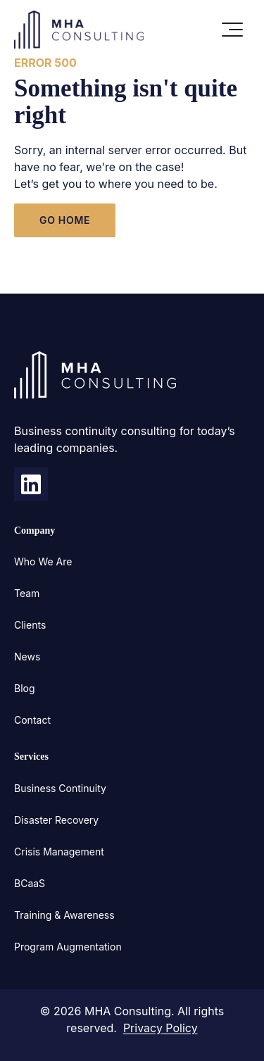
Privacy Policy (160, 1028)
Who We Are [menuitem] (43, 561)
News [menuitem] (27, 657)
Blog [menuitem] (24, 688)
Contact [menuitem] (32, 720)
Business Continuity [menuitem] (60, 788)
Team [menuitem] (26, 593)
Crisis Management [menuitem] (59, 852)
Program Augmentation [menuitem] (68, 947)
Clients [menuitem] (30, 625)
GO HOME (64, 220)
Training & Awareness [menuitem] (64, 915)
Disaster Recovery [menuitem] (56, 820)
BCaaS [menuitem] (29, 883)
